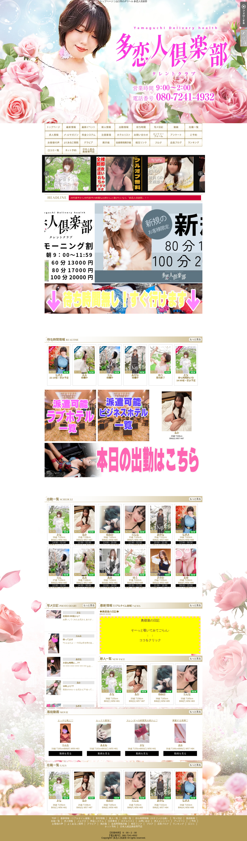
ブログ (158, 142)
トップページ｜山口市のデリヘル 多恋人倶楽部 (123, 61)
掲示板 (106, 142)
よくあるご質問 (71, 142)
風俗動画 (176, 127)
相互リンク (141, 142)
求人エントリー (158, 135)
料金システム (88, 135)
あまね (103, 745)
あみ (109, 577)
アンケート (176, 135)
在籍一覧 (193, 127)
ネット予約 (71, 150)
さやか (160, 577)
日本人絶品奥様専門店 (88, 150)
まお (84, 375)
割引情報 (88, 127)
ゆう (160, 375)
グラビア (88, 142)
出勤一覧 (123, 127)
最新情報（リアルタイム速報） (71, 127)
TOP (53, 127)
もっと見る (195, 339)
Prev (46, 173)
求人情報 (53, 135)
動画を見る (66, 753)
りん (109, 375)
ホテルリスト (123, 135)
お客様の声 (53, 142)
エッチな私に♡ (65, 720)
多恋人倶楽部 (120, 838)
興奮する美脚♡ (180, 720)
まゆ (186, 577)
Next (200, 173)
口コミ (53, 150)
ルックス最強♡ (103, 720)
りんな (135, 534)
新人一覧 (106, 127)
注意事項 (106, 135)
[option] (123, 243)
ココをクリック (150, 640)
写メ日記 (158, 127)
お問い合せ (141, 135)
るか (176, 432)
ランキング (193, 142)
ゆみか (109, 534)
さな (186, 375)
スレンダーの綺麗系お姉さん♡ (142, 720)
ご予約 (193, 135)
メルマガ (71, 135)
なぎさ (59, 375)
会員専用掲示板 (123, 142)
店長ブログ (176, 142)
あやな (135, 375)
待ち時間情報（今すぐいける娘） (141, 127)
